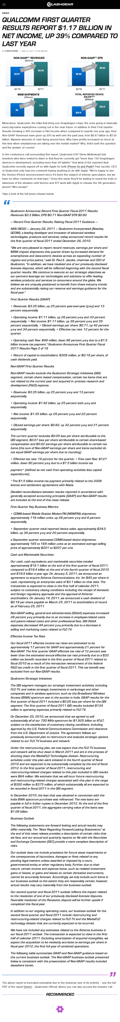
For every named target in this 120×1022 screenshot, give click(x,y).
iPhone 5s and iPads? (81, 166)
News (5, 13)
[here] (28, 987)
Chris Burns (11, 51)
